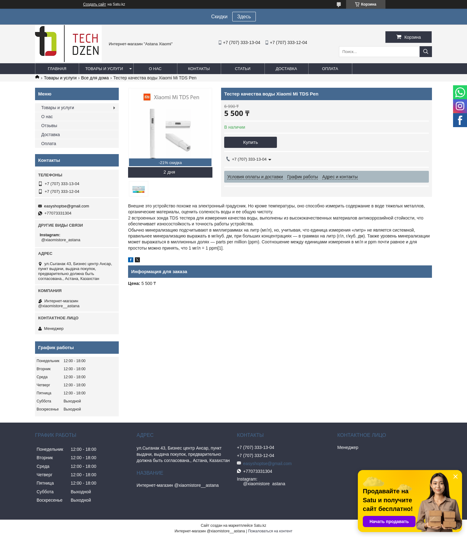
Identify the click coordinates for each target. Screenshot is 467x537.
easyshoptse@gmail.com (66, 206)
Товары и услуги (104, 68)
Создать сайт (94, 4)
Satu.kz (260, 525)
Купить (250, 142)
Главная (57, 68)
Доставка (286, 68)
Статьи (243, 68)
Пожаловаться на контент (270, 531)
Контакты (199, 68)
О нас (155, 68)
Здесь (244, 16)
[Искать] (426, 51)
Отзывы (49, 125)
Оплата (330, 68)
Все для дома (95, 77)
